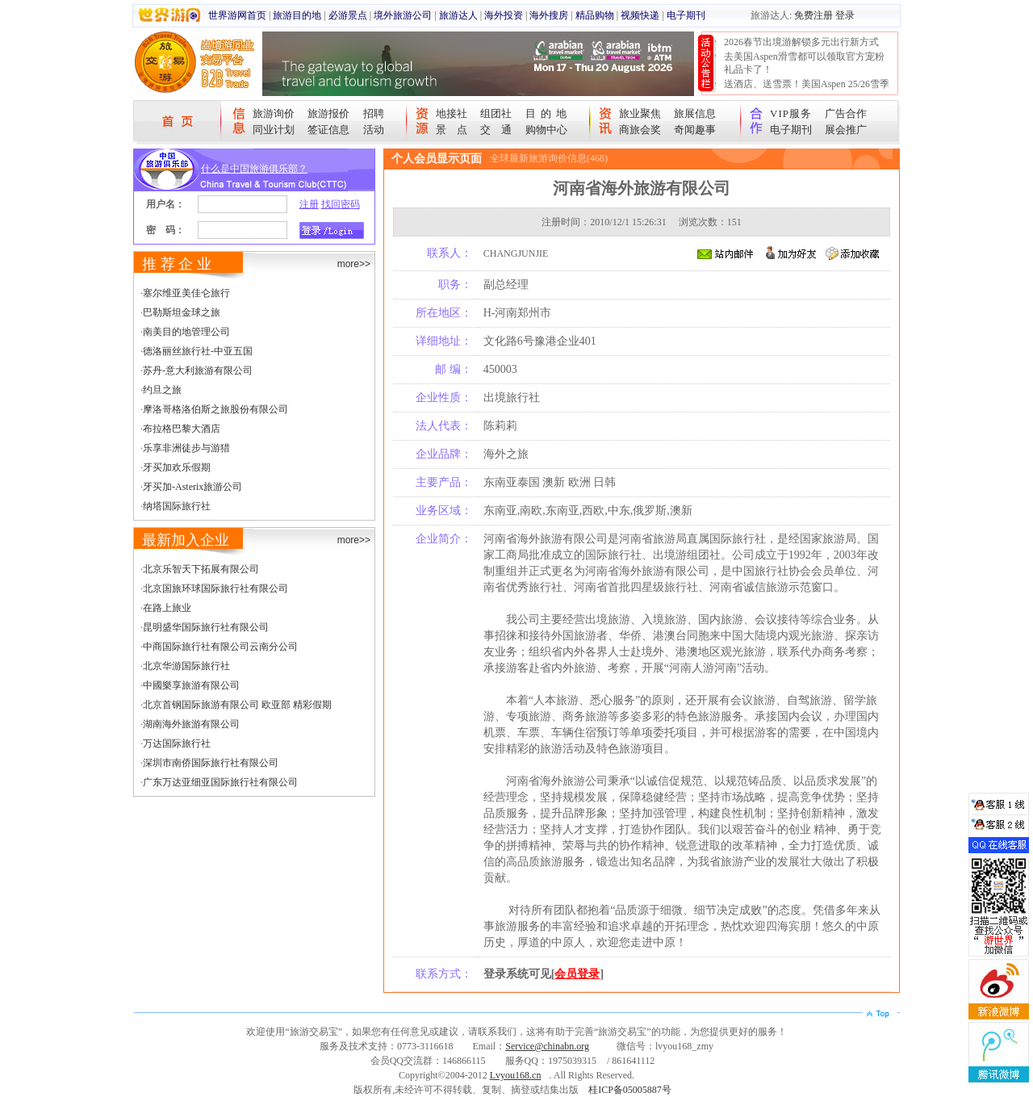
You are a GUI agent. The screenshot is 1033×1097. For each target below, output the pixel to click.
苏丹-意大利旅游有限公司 (198, 370)
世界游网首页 (237, 15)
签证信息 (328, 130)
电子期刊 (686, 15)
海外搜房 (548, 15)
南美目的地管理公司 (186, 331)
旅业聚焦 (640, 113)
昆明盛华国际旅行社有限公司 (206, 627)
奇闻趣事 (695, 130)
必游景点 (347, 15)
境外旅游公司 (403, 15)
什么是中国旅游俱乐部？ (254, 168)
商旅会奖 (640, 130)
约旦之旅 (162, 390)
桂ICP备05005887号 (629, 1089)
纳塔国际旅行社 (177, 506)
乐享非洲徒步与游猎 (186, 448)
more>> (353, 264)
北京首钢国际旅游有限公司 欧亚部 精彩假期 (237, 704)
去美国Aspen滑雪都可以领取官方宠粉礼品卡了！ (804, 63)
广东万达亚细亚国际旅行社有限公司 (220, 782)
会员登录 (577, 974)
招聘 (373, 113)
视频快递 (640, 15)
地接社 (451, 113)
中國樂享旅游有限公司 (191, 685)
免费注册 (813, 15)
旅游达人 (458, 15)
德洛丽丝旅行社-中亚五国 (198, 351)
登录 (845, 15)
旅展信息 (695, 113)
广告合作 (846, 113)
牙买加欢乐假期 (177, 467)
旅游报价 (328, 113)
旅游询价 (274, 113)
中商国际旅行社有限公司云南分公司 (220, 646)
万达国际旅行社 (177, 743)
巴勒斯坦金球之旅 (181, 312)
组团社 (496, 113)
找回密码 (340, 204)
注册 (309, 204)
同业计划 (274, 130)
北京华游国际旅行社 (186, 666)
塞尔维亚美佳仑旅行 (186, 293)
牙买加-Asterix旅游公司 (192, 486)
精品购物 (594, 15)
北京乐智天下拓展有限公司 (201, 569)
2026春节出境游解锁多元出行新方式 (801, 42)
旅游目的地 (297, 15)
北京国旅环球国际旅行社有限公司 (215, 588)
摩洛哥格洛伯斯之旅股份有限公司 (215, 409)
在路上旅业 (167, 607)
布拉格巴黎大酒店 (181, 428)
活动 (373, 130)
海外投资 (503, 15)
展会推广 (846, 130)
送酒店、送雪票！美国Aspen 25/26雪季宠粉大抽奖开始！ (806, 90)
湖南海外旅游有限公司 (191, 724)
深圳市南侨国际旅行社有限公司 (210, 762)
